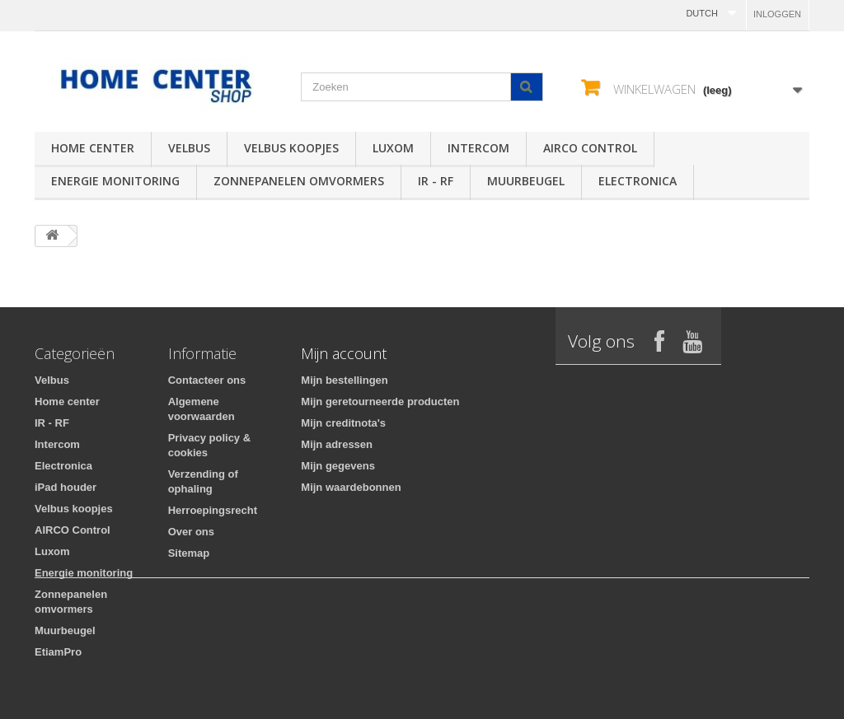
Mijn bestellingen (344, 380)
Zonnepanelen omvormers (298, 181)
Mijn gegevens (338, 466)
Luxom (393, 148)
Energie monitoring (115, 181)
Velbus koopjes (291, 148)
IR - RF (435, 181)
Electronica (637, 181)
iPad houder (65, 487)
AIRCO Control (590, 148)
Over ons (191, 531)
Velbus (189, 148)
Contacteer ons (207, 380)
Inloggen (777, 14)
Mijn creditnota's (343, 423)
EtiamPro (58, 652)
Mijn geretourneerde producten (380, 401)
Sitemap (189, 553)
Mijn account (344, 353)
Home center (92, 148)
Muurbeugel (526, 181)
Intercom (478, 148)
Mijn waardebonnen (351, 487)
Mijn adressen (337, 444)
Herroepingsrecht (212, 510)
